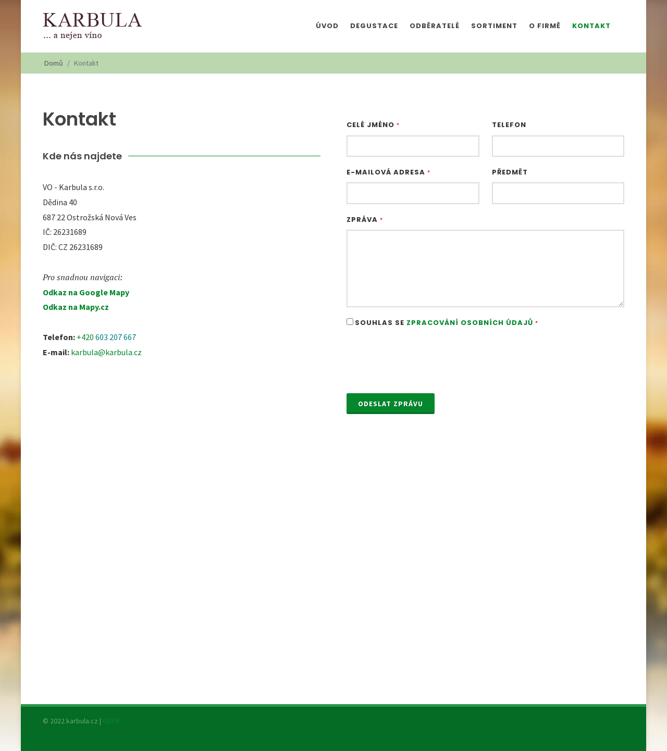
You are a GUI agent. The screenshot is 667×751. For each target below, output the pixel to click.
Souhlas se (446, 323)
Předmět (510, 172)
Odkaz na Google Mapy (86, 292)
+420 (86, 337)
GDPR (111, 720)
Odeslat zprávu (390, 403)
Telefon (509, 125)
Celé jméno (373, 125)
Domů (53, 63)
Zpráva (365, 219)
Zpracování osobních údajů (469, 323)
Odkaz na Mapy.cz (76, 307)
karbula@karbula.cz (106, 352)
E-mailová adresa (388, 172)
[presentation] (426, 361)
